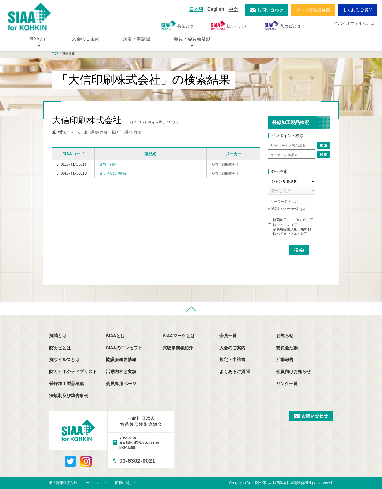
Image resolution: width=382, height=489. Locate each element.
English (215, 9)
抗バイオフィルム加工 (288, 234)
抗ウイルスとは (64, 359)
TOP (55, 53)
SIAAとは (115, 335)
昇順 (94, 132)
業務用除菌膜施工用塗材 (289, 229)
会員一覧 (228, 335)
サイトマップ (96, 483)
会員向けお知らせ (293, 371)
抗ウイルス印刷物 (113, 173)
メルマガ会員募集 (312, 9)
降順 (103, 132)
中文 (233, 9)
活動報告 (284, 359)
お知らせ (284, 335)
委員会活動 (287, 347)
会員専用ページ (121, 383)
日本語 (196, 9)
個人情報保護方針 (63, 483)
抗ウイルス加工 (282, 225)
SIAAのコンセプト (124, 347)
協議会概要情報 (121, 359)
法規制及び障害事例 (68, 395)
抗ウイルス (229, 25)
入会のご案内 (86, 38)
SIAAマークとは (179, 335)
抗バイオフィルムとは (354, 23)
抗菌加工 (277, 220)
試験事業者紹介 (178, 347)
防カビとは (283, 25)
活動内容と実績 (121, 371)
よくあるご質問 (357, 9)
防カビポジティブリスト (73, 371)
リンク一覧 (287, 383)
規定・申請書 (136, 38)
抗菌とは (177, 25)
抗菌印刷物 (107, 165)
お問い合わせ (270, 9)
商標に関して (125, 483)
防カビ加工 (302, 220)
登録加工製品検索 (66, 383)
